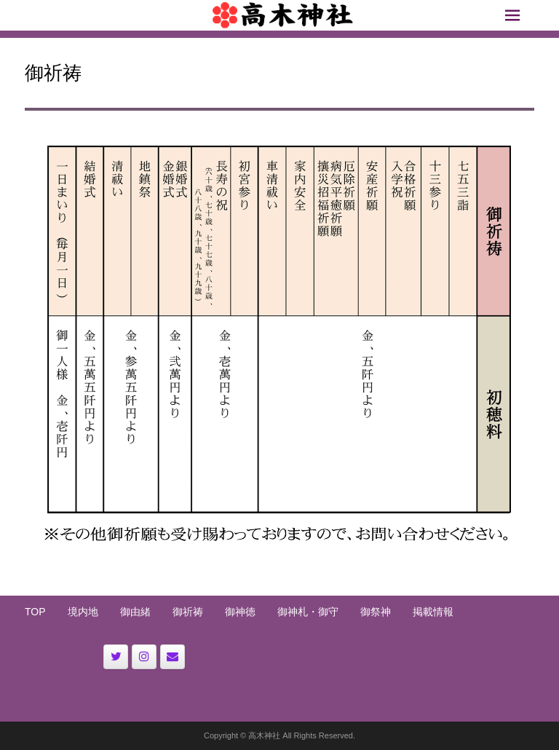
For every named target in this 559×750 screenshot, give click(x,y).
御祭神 (375, 611)
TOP (35, 611)
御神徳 (240, 611)
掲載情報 (433, 611)
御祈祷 (188, 611)
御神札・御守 (307, 611)
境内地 (83, 611)
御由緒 (135, 611)
